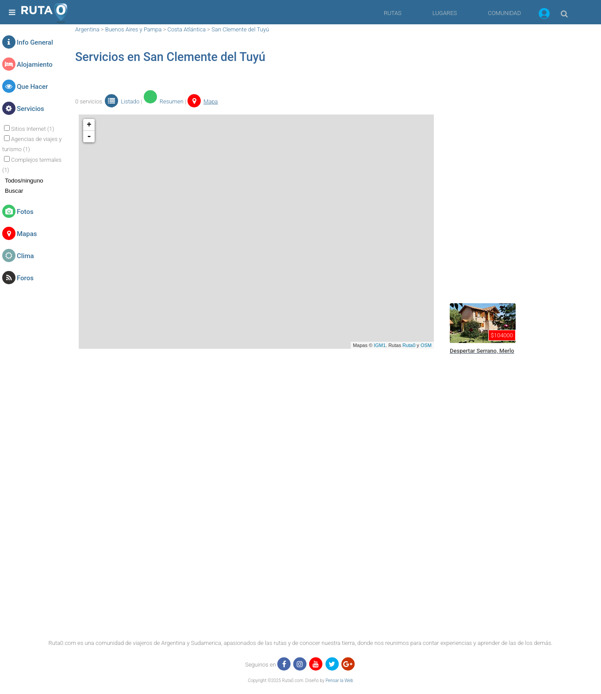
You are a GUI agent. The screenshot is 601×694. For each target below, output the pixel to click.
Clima (25, 256)
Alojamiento (35, 65)
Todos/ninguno (24, 180)
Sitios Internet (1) (32, 129)
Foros (25, 278)
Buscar (14, 190)
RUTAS (393, 13)
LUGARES (445, 13)
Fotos (25, 212)
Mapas (27, 234)
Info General (35, 42)
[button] (544, 15)
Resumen (164, 101)
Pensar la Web (339, 680)
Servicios (30, 109)
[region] (512, 157)
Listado (122, 101)
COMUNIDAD (504, 13)
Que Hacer (32, 87)
